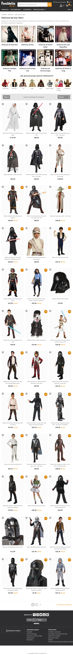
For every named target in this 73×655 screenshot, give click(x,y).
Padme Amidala (58, 89)
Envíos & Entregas (32, 634)
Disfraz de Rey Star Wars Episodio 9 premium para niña (60, 341)
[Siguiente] (40, 604)
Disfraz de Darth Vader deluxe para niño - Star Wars (60, 134)
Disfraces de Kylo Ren (10, 45)
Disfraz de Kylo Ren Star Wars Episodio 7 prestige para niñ (13, 258)
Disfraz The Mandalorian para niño (36, 547)
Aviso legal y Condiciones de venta (57, 634)
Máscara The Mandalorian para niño (13, 547)
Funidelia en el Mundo (54, 632)
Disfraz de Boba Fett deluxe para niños (13, 299)
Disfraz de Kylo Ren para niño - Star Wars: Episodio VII (60, 506)
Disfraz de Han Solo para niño (60, 257)
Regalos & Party (38, 9)
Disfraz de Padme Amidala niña (12, 464)
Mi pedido (29, 632)
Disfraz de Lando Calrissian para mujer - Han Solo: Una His (36, 299)
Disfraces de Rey (27, 45)
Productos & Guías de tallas (34, 636)
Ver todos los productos (64, 604)
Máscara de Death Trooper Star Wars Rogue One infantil (36, 589)
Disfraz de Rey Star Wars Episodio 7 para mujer (60, 175)
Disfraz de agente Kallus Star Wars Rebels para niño (60, 589)
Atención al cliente (13, 631)
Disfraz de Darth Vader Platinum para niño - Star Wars (36, 175)
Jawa (41, 88)
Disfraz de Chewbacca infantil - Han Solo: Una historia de (60, 465)
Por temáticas (15, 9)
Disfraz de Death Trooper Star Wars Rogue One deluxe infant (36, 424)
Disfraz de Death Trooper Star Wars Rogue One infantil (13, 506)
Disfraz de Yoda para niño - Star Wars (60, 216)
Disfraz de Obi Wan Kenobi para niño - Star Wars (13, 424)
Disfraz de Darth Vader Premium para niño (36, 134)
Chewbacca (68, 88)
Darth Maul (5, 88)
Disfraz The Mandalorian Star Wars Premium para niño (36, 217)
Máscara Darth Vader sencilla (60, 299)
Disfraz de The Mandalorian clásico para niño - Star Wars (36, 465)
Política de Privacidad (54, 636)
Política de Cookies (53, 638)
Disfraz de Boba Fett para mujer (36, 505)
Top (69, 9)
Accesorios (27, 9)
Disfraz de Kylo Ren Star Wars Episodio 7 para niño (60, 382)
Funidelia (4, 14)
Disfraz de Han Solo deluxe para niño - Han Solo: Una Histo (60, 548)
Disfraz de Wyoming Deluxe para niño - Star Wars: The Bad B (60, 424)
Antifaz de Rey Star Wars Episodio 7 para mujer (36, 258)
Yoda (32, 88)
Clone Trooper (50, 88)
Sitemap (50, 640)
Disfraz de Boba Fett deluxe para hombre (13, 217)
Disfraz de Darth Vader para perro (36, 340)
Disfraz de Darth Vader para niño (13, 174)
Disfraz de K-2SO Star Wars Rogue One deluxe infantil (12, 589)
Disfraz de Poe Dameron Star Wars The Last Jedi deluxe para (12, 382)
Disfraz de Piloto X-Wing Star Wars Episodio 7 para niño (36, 382)
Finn (23, 88)
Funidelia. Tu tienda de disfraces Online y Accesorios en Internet (8, 4)
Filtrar (6, 97)
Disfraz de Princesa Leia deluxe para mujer (13, 134)
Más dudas (30, 640)
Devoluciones (30, 638)
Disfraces (4, 9)
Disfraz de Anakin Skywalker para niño (13, 341)
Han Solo (14, 88)
